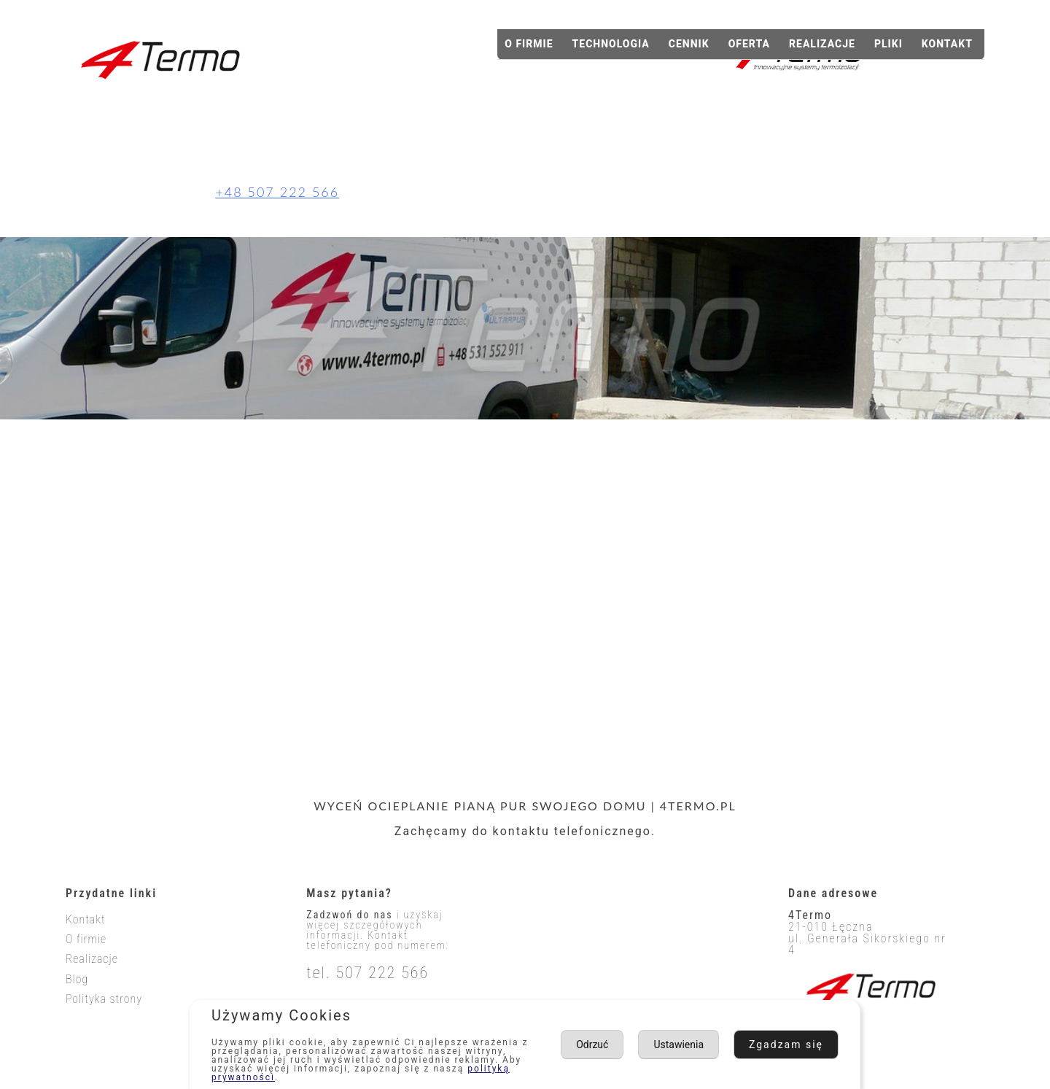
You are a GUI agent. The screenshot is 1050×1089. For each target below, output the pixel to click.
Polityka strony (104, 999)
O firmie (529, 44)
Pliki (888, 44)
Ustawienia (712, 1044)
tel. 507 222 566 (367, 973)
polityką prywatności (266, 1077)
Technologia (611, 44)
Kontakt (947, 44)
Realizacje (822, 44)
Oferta (749, 44)
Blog (77, 979)
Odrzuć (804, 1044)
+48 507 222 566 (277, 192)
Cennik (689, 44)
